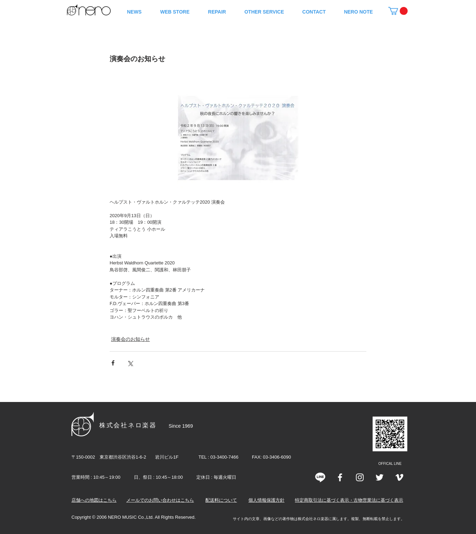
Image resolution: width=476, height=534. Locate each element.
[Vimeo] (399, 477)
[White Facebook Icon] (340, 477)
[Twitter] (379, 477)
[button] (398, 11)
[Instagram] (360, 477)
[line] (320, 477)
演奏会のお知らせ (130, 339)
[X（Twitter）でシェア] (130, 363)
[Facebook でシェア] (113, 363)
